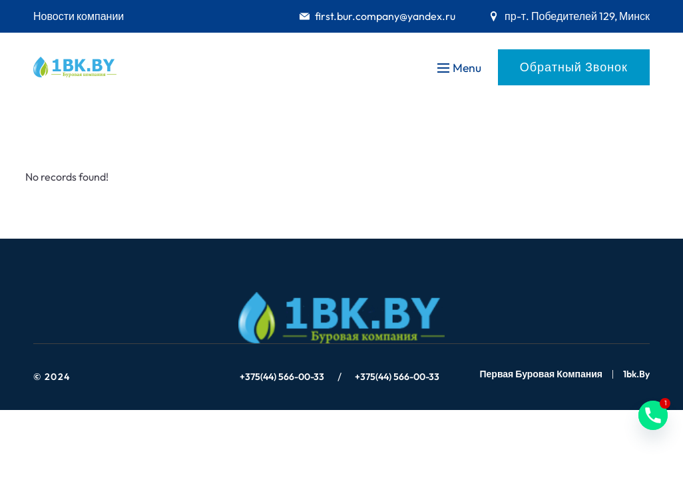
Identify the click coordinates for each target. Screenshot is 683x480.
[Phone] (653, 415)
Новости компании (78, 16)
